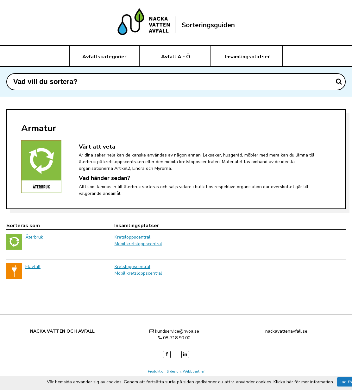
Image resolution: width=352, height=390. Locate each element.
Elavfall (33, 267)
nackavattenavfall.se (286, 331)
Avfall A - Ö (175, 56)
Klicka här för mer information (303, 382)
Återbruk (34, 237)
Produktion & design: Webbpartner (176, 371)
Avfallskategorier (104, 56)
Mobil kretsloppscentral (138, 244)
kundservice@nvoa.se (177, 331)
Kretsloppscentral (132, 237)
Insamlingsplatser (247, 56)
